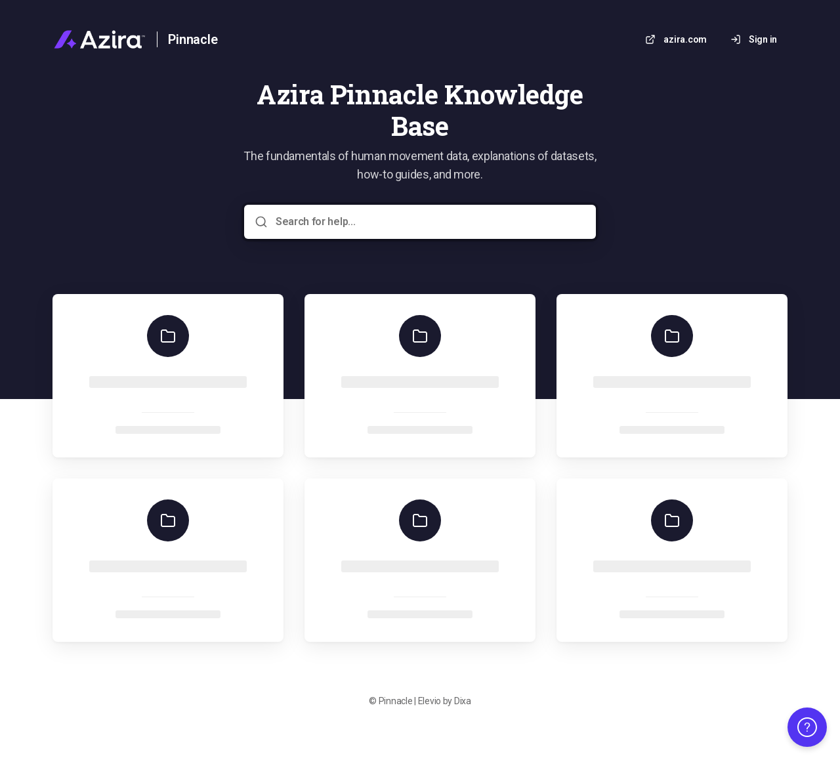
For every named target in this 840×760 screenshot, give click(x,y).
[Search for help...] (429, 222)
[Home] (99, 39)
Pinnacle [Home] (192, 39)
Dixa (462, 701)
